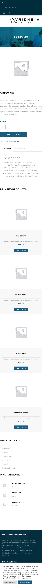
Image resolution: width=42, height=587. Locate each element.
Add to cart (13, 134)
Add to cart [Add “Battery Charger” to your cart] (21, 427)
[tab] (6, 148)
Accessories (6, 448)
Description (6, 148)
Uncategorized (7, 468)
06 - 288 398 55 (9, 8)
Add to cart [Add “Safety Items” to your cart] (21, 368)
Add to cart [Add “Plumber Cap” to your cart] (21, 250)
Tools (18, 142)
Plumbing (12, 142)
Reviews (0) (20, 148)
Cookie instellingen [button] (10, 582)
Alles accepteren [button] (25, 582)
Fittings (4, 452)
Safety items (6, 460)
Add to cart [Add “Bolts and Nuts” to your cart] (21, 309)
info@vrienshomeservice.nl (13, 13)
